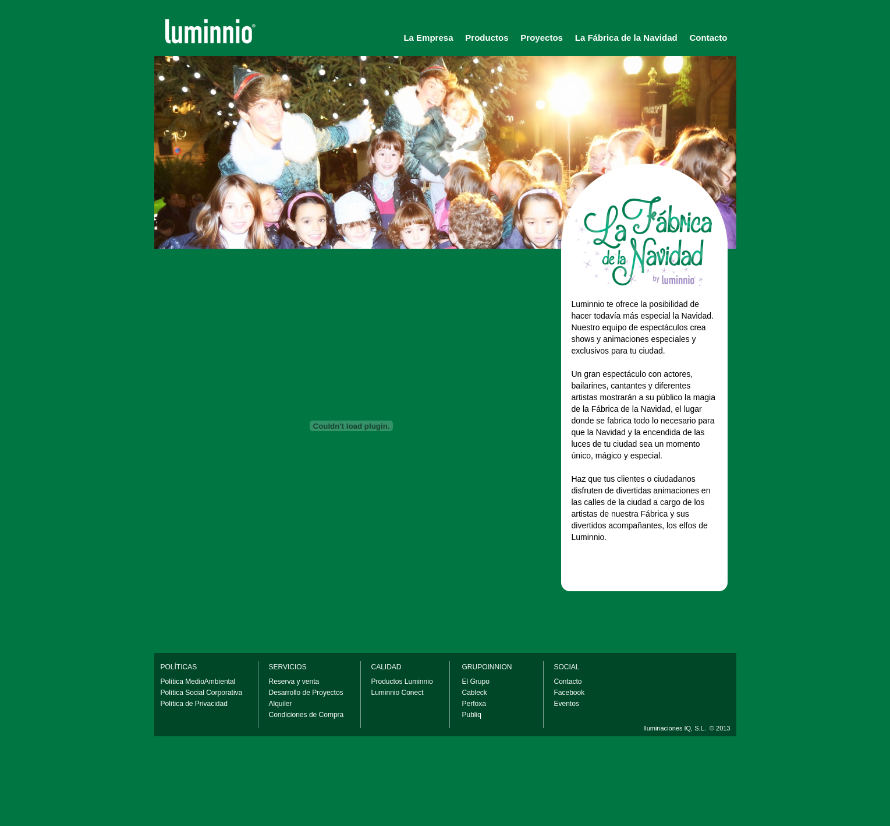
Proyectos (541, 38)
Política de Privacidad (194, 704)
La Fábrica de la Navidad (626, 38)
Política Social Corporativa (202, 693)
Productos (486, 38)
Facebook (569, 693)
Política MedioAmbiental (198, 681)
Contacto (709, 38)
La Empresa (428, 38)
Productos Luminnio (402, 681)
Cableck (474, 693)
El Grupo (476, 681)
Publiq (471, 715)
